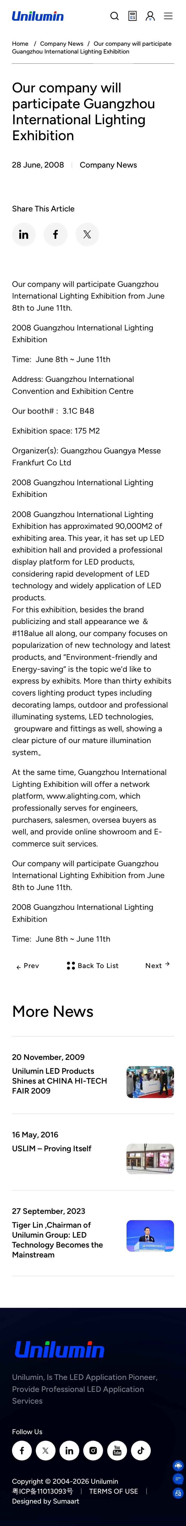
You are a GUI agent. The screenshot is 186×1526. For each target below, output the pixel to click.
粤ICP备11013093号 (42, 1491)
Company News (61, 43)
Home (20, 43)
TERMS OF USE (113, 1491)
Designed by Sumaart (45, 1501)
